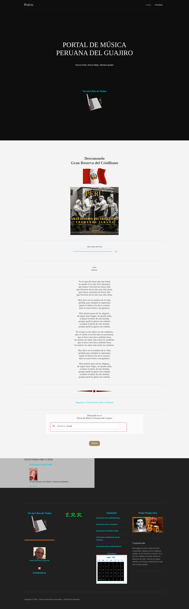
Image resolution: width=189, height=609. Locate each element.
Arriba (94, 443)
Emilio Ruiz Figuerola (73, 598)
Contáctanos (40, 572)
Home (146, 5)
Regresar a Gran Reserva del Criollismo (94, 401)
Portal (30, 4)
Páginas (157, 5)
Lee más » (35, 485)
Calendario (112, 552)
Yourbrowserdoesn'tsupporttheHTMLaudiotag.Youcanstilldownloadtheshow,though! (95, 250)
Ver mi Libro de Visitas (94, 90)
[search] (89, 425)
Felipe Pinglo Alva (148, 512)
